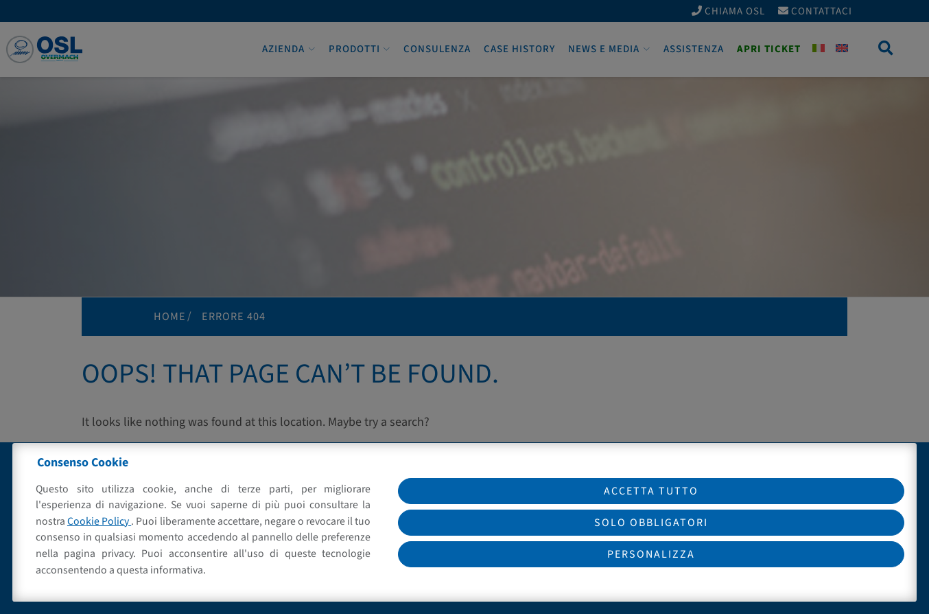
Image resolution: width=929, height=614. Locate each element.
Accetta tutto (651, 491)
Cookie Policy (99, 521)
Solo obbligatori (651, 522)
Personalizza (651, 554)
